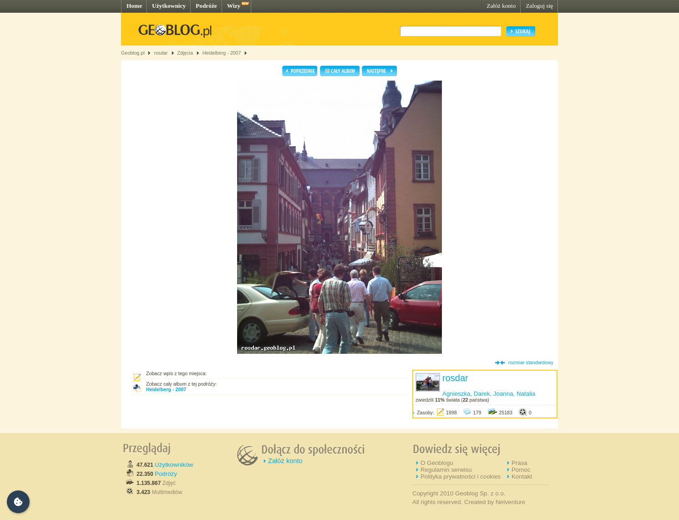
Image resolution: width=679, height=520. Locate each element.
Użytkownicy (169, 5)
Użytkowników (174, 464)
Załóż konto (501, 5)
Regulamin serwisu (446, 469)
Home (134, 5)
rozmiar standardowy (530, 362)
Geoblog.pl (133, 53)
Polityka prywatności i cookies (461, 476)
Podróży (166, 473)
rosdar (160, 53)
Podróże (206, 5)
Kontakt (522, 476)
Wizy (233, 5)
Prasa (519, 462)
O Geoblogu (437, 462)
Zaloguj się (539, 5)
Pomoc (521, 469)
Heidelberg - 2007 (222, 53)
